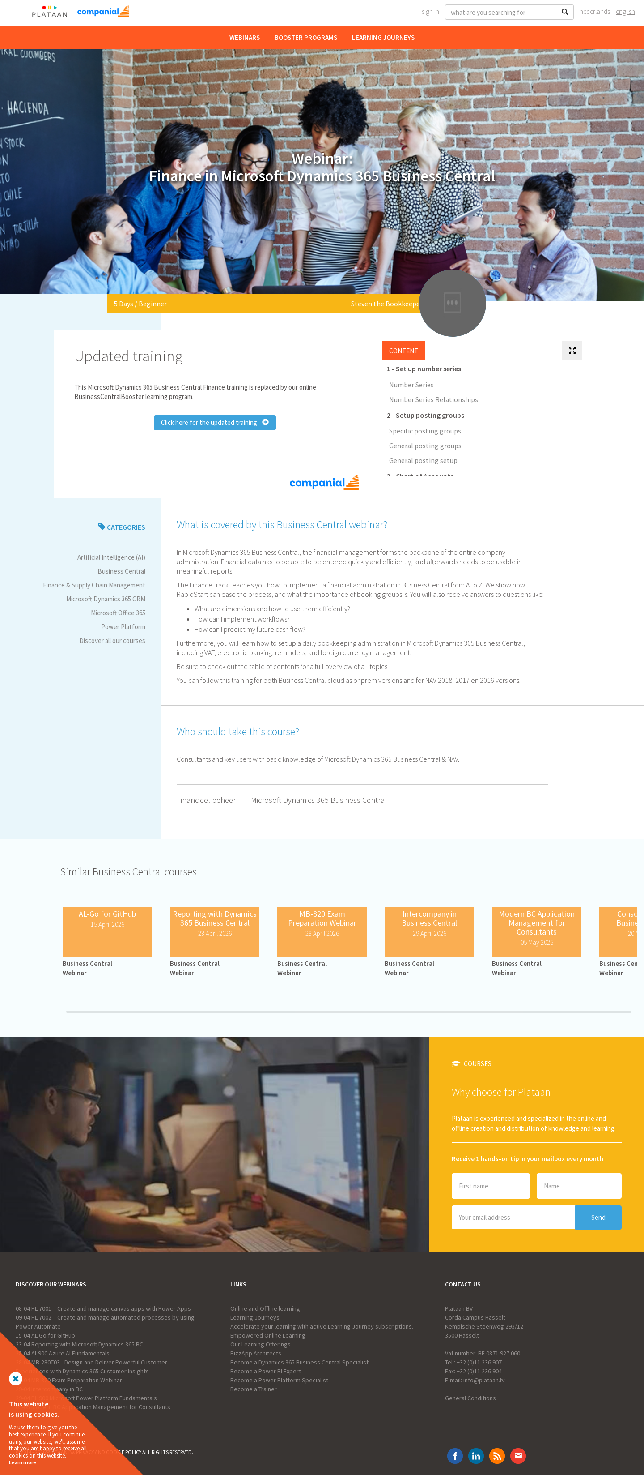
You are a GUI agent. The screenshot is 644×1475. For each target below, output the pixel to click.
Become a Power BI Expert (265, 1371)
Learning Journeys (383, 37)
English (625, 11)
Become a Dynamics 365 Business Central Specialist (299, 1362)
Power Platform (123, 626)
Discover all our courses (112, 640)
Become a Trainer (253, 1389)
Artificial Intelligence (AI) (111, 557)
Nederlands (595, 11)
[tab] (572, 350)
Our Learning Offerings (260, 1344)
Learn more (22, 1462)
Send (598, 1217)
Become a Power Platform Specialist (279, 1380)
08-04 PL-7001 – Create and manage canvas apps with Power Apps (103, 1308)
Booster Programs (306, 37)
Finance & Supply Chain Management (94, 585)
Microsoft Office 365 (118, 613)
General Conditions (470, 1398)
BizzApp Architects (255, 1353)
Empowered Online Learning (267, 1335)
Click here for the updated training (215, 422)
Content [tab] (403, 351)
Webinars (244, 37)
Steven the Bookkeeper (387, 303)
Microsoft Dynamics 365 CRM (105, 599)
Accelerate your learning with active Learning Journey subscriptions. (321, 1326)
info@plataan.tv (484, 1380)
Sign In (430, 11)
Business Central (121, 571)
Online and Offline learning (265, 1308)
